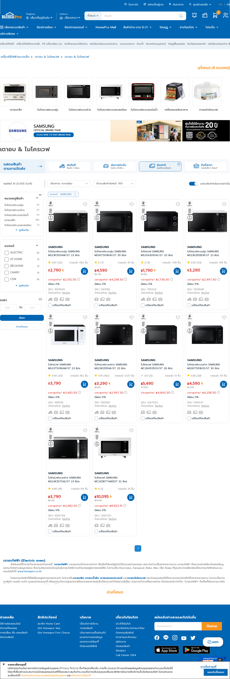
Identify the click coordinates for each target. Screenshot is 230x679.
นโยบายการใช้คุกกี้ (81, 675)
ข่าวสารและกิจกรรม (126, 637)
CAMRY (15, 272)
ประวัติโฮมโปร (123, 624)
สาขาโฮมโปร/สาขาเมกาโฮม (130, 628)
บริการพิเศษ (7, 34)
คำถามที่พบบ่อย (8, 628)
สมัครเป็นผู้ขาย (154, 4)
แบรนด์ (9, 246)
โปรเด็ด (210, 27)
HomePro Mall (106, 27)
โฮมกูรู (164, 27)
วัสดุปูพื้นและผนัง (176, 43)
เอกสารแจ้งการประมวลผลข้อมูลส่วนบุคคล (43, 675)
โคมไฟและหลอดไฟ (196, 43)
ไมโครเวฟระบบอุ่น (14, 205)
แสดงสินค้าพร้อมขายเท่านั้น (215, 184)
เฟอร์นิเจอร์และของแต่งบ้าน (104, 43)
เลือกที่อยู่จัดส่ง (39, 18)
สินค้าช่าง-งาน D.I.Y (135, 27)
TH (220, 4)
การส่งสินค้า (86, 628)
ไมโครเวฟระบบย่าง (14, 210)
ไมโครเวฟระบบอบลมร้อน (17, 225)
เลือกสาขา (70, 18)
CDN (13, 279)
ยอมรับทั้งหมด (215, 672)
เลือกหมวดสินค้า (14, 27)
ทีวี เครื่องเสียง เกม (52, 43)
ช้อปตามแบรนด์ (74, 27)
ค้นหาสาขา (176, 4)
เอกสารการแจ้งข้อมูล (91, 637)
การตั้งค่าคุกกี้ (208, 667)
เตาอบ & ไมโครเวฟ (47, 57)
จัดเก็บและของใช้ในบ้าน (76, 43)
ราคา (3, 300)
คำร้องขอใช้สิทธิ (88, 646)
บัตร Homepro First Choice (54, 633)
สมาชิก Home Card (49, 624)
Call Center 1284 (126, 655)
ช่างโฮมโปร (187, 27)
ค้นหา (22, 318)
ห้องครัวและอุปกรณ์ (156, 43)
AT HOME (16, 259)
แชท (215, 641)
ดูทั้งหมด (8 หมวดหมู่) (213, 67)
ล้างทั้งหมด (22, 326)
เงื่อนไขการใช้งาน (89, 624)
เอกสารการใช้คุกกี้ (89, 642)
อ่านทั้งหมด (115, 592)
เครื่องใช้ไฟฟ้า (7, 43)
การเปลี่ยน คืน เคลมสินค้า (14, 633)
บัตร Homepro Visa (49, 628)
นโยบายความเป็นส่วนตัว (93, 633)
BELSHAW (16, 265)
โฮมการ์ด (131, 4)
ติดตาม (211, 626)
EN (228, 4)
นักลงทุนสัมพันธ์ (125, 633)
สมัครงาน (121, 642)
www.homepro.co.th (29, 571)
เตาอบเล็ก (9, 220)
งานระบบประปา (127, 43)
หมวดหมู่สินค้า (14, 198)
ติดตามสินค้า (7, 637)
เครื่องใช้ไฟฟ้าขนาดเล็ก (28, 43)
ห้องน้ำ (140, 43)
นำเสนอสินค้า (123, 646)
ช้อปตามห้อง (45, 27)
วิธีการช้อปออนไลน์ (10, 624)
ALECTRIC (16, 252)
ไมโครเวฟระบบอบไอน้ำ (16, 215)
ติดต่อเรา (121, 651)
